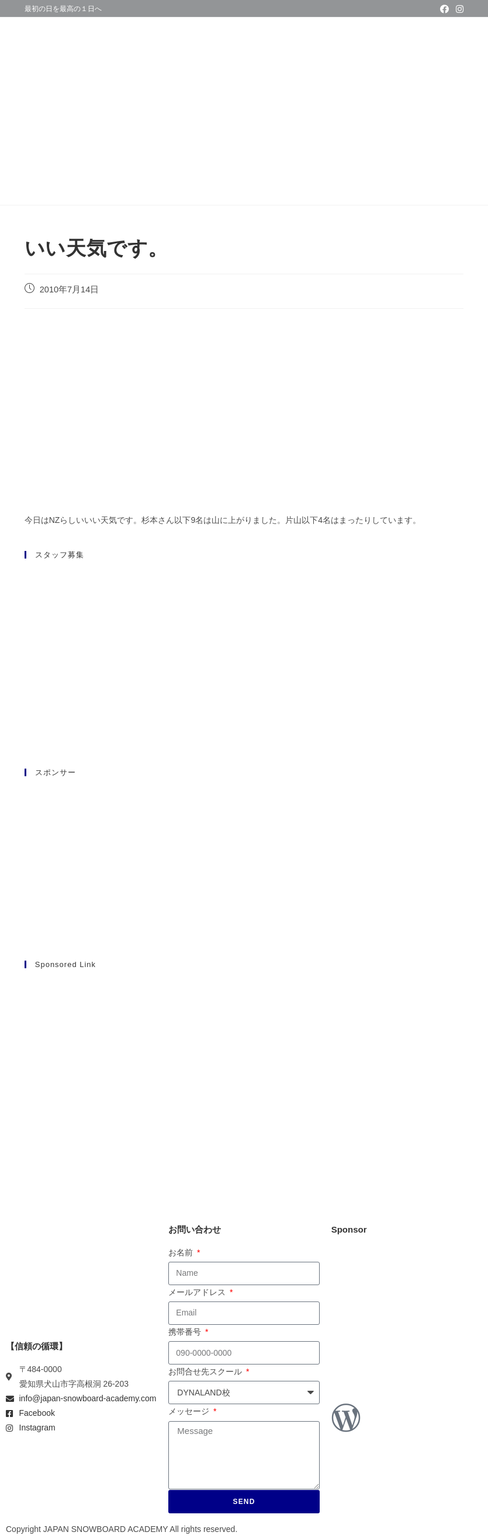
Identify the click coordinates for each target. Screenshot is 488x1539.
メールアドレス (198, 1292)
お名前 (181, 1252)
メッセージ (190, 1411)
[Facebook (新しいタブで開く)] (444, 9)
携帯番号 (185, 1331)
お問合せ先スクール (206, 1371)
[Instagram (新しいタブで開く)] (457, 9)
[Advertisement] (244, 1061)
